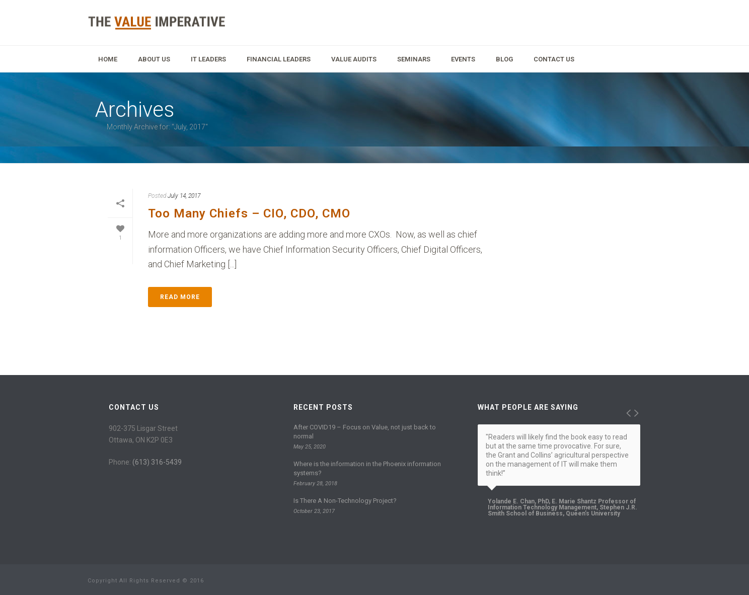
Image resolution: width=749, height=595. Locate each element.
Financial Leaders (279, 59)
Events (463, 59)
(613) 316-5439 (157, 462)
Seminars (413, 59)
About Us (154, 59)
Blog (504, 59)
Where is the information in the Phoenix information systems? (367, 468)
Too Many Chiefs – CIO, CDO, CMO (249, 213)
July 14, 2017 (184, 195)
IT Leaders (208, 59)
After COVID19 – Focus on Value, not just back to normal (364, 431)
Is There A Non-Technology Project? (345, 500)
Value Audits (354, 59)
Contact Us (554, 59)
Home (107, 59)
